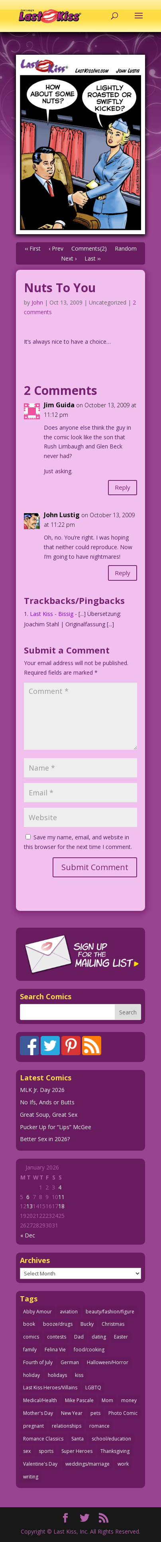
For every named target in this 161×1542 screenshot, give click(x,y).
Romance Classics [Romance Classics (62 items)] (43, 1438)
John (37, 302)
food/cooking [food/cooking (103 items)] (89, 1349)
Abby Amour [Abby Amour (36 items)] (37, 1311)
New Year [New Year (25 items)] (71, 1413)
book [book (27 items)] (29, 1324)
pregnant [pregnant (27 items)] (33, 1425)
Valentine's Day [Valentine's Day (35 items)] (40, 1463)
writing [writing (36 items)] (30, 1476)
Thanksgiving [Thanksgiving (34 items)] (115, 1451)
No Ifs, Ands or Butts (47, 1102)
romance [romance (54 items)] (99, 1425)
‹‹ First (33, 248)
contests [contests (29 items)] (56, 1336)
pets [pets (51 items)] (95, 1413)
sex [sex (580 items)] (27, 1451)
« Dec (27, 1235)
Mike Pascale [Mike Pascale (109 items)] (79, 1400)
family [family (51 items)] (30, 1349)
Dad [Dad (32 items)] (79, 1336)
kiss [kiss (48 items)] (79, 1375)
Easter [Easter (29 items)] (121, 1336)
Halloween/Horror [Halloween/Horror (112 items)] (107, 1362)
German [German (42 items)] (70, 1362)
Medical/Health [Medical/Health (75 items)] (40, 1400)
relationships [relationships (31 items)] (66, 1425)
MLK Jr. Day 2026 (42, 1090)
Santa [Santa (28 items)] (77, 1438)
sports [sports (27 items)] (46, 1451)
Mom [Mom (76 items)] (107, 1400)
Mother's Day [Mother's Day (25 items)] (38, 1413)
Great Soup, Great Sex (48, 1114)
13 (29, 1206)
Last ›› (92, 258)
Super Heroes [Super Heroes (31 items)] (76, 1451)
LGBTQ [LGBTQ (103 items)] (93, 1387)
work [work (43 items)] (123, 1463)
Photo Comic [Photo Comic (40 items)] (122, 1413)
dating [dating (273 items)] (99, 1336)
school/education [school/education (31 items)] (111, 1438)
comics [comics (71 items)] (31, 1336)
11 (61, 1197)
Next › (69, 258)
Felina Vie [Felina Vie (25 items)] (55, 1349)
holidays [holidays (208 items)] (57, 1375)
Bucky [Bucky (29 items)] (87, 1324)
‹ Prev (56, 248)
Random (126, 248)
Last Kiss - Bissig (51, 614)
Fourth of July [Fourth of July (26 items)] (38, 1362)
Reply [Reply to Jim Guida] (122, 487)
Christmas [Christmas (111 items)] (113, 1324)
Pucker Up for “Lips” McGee (55, 1127)
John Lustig (62, 514)
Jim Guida (59, 404)
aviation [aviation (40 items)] (69, 1311)
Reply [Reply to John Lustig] (122, 573)
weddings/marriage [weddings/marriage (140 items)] (87, 1463)
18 (61, 1206)
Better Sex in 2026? (45, 1139)
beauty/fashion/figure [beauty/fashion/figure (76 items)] (110, 1311)
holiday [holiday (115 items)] (31, 1375)
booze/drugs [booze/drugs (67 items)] (58, 1324)
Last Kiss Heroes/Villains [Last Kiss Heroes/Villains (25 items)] (50, 1387)
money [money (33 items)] (129, 1400)
